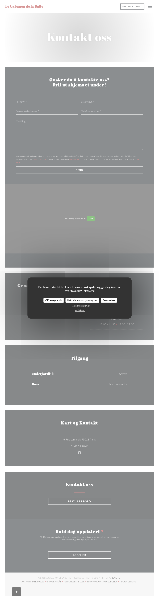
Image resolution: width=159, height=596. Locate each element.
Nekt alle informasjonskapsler (82, 300)
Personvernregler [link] (81, 305)
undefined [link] (80, 310)
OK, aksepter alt (53, 300)
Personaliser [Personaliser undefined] (109, 300)
